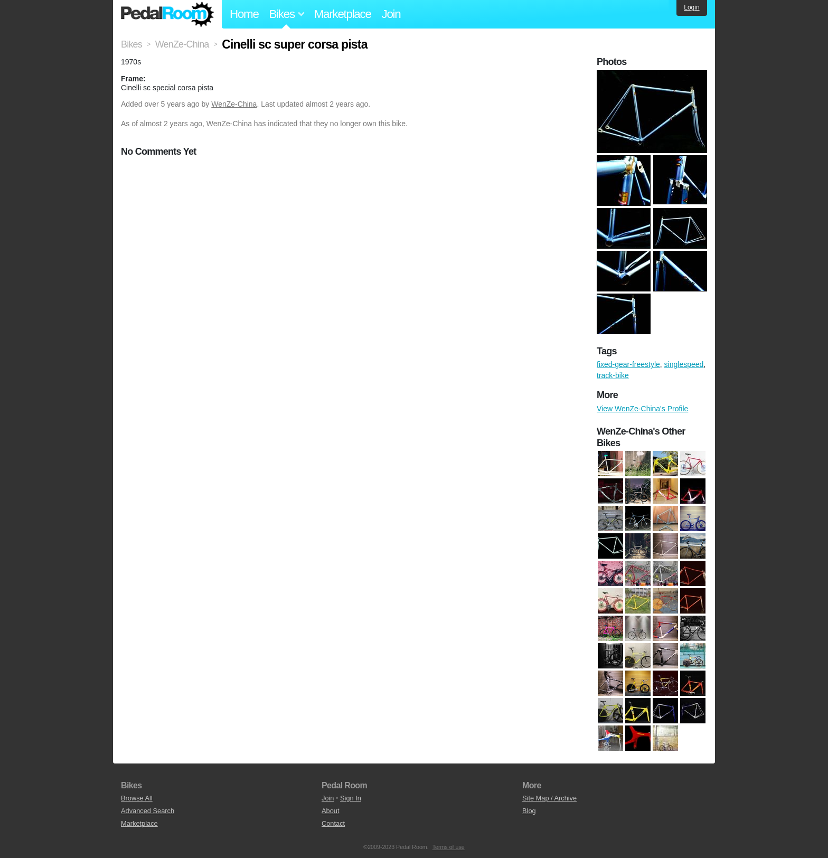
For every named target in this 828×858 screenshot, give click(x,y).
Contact (333, 823)
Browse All (137, 798)
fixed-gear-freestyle (628, 364)
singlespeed (684, 364)
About (330, 811)
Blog (529, 811)
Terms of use (448, 847)
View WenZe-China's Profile (642, 408)
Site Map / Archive (549, 798)
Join (391, 14)
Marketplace (342, 14)
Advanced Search (147, 811)
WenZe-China (234, 104)
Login (691, 7)
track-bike (613, 375)
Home (244, 14)
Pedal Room (167, 14)
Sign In (350, 798)
